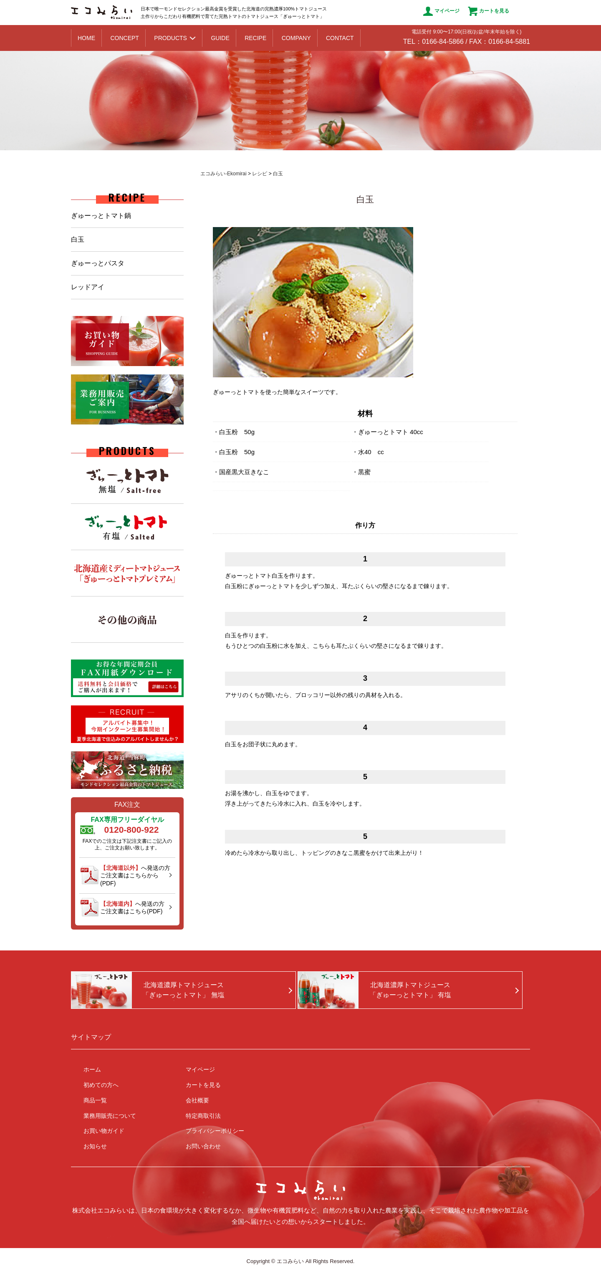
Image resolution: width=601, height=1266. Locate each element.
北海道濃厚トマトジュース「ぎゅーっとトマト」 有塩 (410, 989)
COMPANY (296, 38)
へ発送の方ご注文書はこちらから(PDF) (135, 875)
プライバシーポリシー (215, 1130)
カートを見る (488, 11)
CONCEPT (124, 38)
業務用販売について (109, 1115)
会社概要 (197, 1100)
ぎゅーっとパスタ (97, 263)
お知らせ (95, 1146)
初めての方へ (101, 1085)
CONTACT (340, 38)
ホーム (92, 1069)
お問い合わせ (203, 1146)
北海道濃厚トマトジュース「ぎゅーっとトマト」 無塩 (183, 989)
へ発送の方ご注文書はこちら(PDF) (132, 907)
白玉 (77, 239)
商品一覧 (95, 1100)
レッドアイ (87, 287)
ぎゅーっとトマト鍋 (101, 215)
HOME (86, 38)
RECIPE (255, 38)
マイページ (441, 11)
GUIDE (220, 38)
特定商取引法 (203, 1115)
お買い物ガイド (103, 1130)
